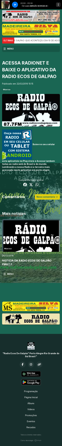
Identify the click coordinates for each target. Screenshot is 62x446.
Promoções (31, 415)
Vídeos (31, 409)
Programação (31, 391)
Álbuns (31, 403)
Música (6, 89)
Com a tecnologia (31, 440)
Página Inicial (31, 397)
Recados (31, 427)
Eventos (31, 421)
